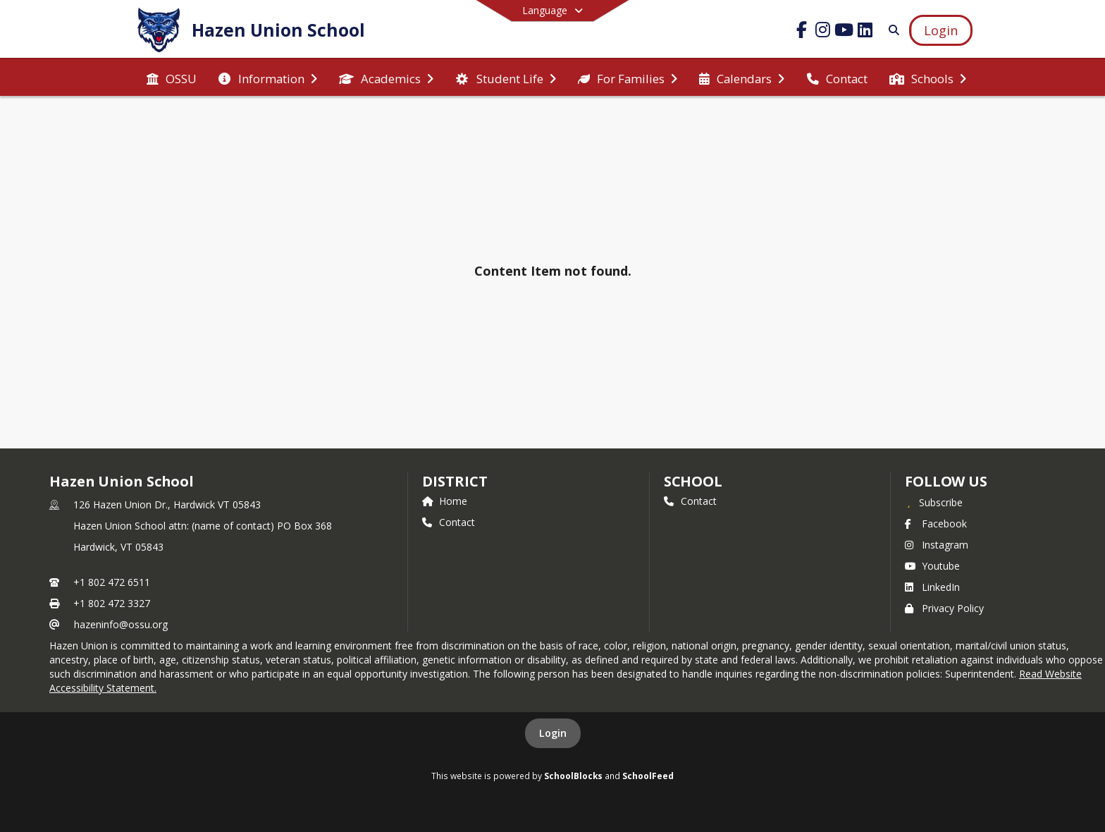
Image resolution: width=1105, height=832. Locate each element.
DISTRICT (454, 481)
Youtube (932, 566)
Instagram (936, 544)
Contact (448, 522)
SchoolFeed (648, 775)
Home (444, 501)
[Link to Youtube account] (844, 32)
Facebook (936, 523)
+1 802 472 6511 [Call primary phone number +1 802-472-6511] (111, 582)
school (693, 481)
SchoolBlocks (573, 775)
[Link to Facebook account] (802, 32)
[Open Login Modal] (941, 30)
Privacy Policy (944, 608)
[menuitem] (172, 77)
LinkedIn (932, 587)
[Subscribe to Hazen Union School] (934, 502)
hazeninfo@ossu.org (121, 624)
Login (553, 733)
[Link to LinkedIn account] (865, 32)
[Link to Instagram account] (823, 32)
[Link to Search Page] (891, 30)
